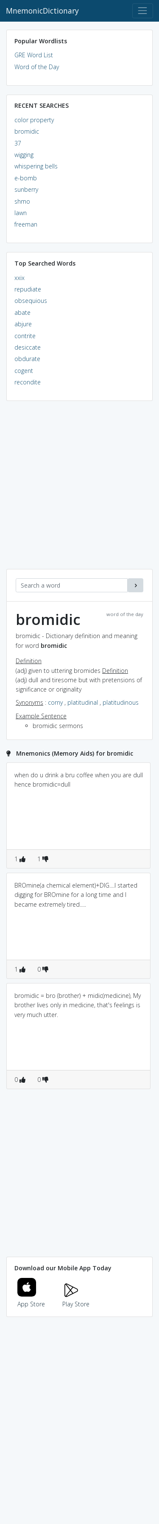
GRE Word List (33, 55)
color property (34, 120)
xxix (19, 278)
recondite (27, 382)
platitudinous (121, 702)
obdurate (27, 359)
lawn (20, 213)
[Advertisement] (79, 489)
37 (17, 143)
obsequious (30, 301)
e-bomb (25, 178)
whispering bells (36, 166)
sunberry (26, 189)
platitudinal (82, 702)
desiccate (27, 347)
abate (22, 312)
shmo (22, 201)
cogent (23, 371)
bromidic (26, 131)
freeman (25, 224)
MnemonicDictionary (42, 11)
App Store (31, 1299)
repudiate (27, 289)
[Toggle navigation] (142, 10)
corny (55, 702)
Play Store (75, 1299)
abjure (23, 324)
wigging (23, 155)
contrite (25, 336)
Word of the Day (36, 67)
